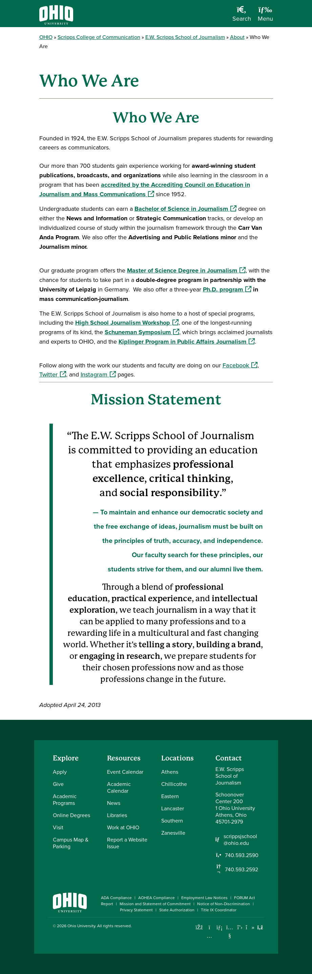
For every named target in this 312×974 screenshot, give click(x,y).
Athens (169, 771)
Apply (60, 771)
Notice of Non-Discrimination (223, 904)
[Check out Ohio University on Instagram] (209, 936)
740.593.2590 (241, 855)
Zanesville (173, 832)
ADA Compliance (116, 897)
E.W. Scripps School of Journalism (185, 37)
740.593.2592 (241, 869)
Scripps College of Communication (99, 37)
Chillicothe (174, 784)
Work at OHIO (123, 827)
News (113, 803)
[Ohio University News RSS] (260, 927)
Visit (58, 827)
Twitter (52, 374)
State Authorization (176, 910)
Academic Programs (65, 799)
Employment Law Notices (204, 897)
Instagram (98, 374)
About (237, 37)
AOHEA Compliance (156, 897)
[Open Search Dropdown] (241, 16)
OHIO (46, 37)
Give (58, 784)
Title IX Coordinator (218, 910)
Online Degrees (71, 815)
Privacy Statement (136, 910)
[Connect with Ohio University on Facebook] (199, 927)
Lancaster (172, 808)
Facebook (240, 365)
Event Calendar (125, 771)
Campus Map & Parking (70, 843)
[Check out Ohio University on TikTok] (250, 927)
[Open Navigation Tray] (265, 16)
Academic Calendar (119, 787)
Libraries (117, 815)
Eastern (170, 796)
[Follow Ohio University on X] (240, 927)
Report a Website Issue (127, 843)
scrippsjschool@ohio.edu (240, 839)
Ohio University (81, 926)
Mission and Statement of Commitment (155, 904)
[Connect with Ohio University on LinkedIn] (219, 927)
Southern (172, 820)
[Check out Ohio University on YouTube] (230, 931)
